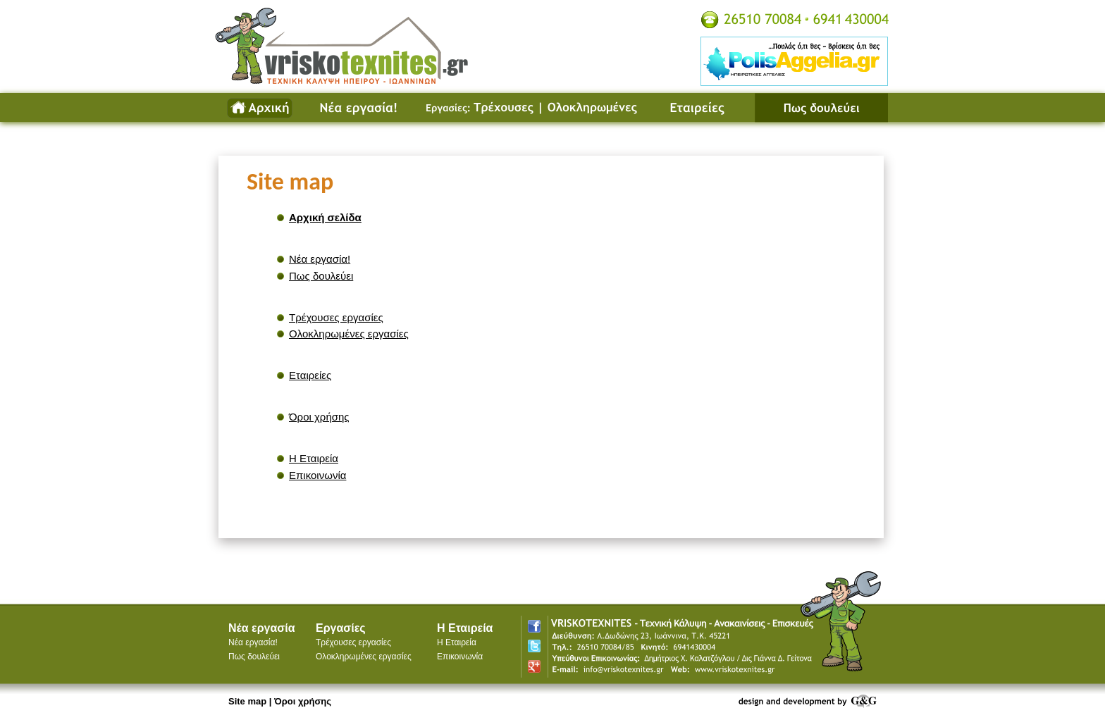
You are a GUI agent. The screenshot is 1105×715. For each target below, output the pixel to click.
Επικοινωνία (317, 475)
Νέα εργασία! (359, 108)
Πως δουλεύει (821, 108)
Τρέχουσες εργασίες (476, 108)
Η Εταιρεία (313, 458)
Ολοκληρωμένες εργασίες (596, 108)
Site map (247, 701)
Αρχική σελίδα (259, 108)
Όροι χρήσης (319, 417)
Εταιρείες (703, 108)
